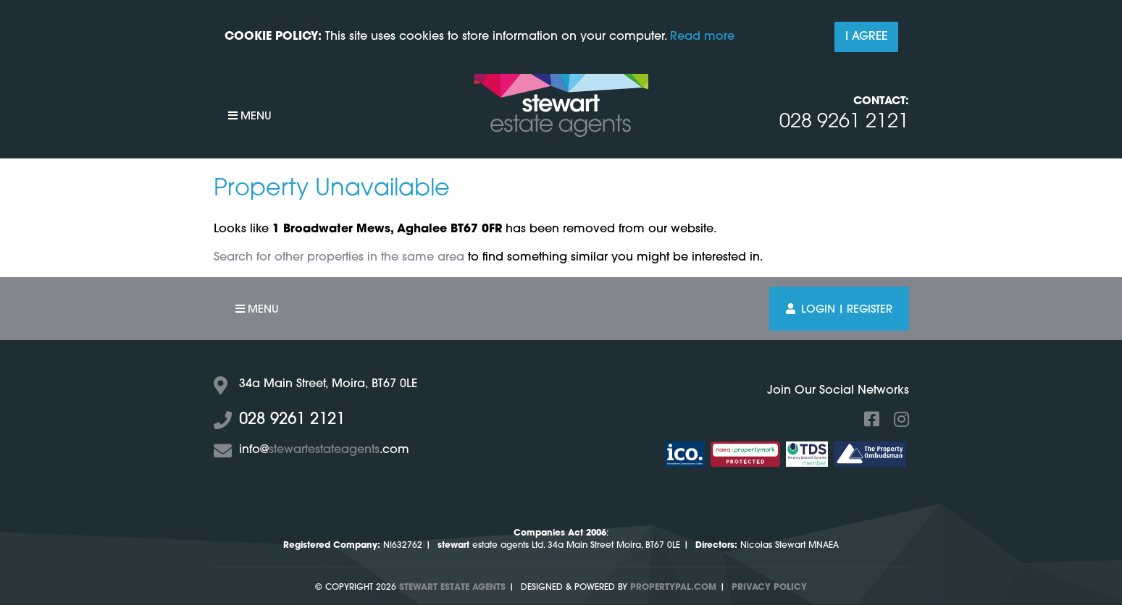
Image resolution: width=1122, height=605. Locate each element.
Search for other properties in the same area (339, 257)
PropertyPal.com (673, 587)
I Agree (866, 37)
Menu (250, 116)
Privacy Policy (769, 587)
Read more (702, 37)
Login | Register (839, 309)
